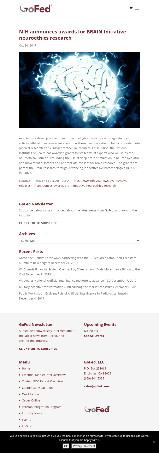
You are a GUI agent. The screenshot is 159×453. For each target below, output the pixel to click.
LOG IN (27, 426)
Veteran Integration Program (41, 407)
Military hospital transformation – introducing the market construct (65, 287)
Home (26, 368)
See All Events (94, 336)
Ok (66, 446)
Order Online (31, 400)
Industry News (32, 413)
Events (26, 420)
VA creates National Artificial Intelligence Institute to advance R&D (65, 280)
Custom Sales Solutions (38, 388)
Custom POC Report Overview (42, 381)
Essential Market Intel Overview (44, 375)
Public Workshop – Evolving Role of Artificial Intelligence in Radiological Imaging (74, 293)
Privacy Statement (84, 446)
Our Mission (30, 394)
